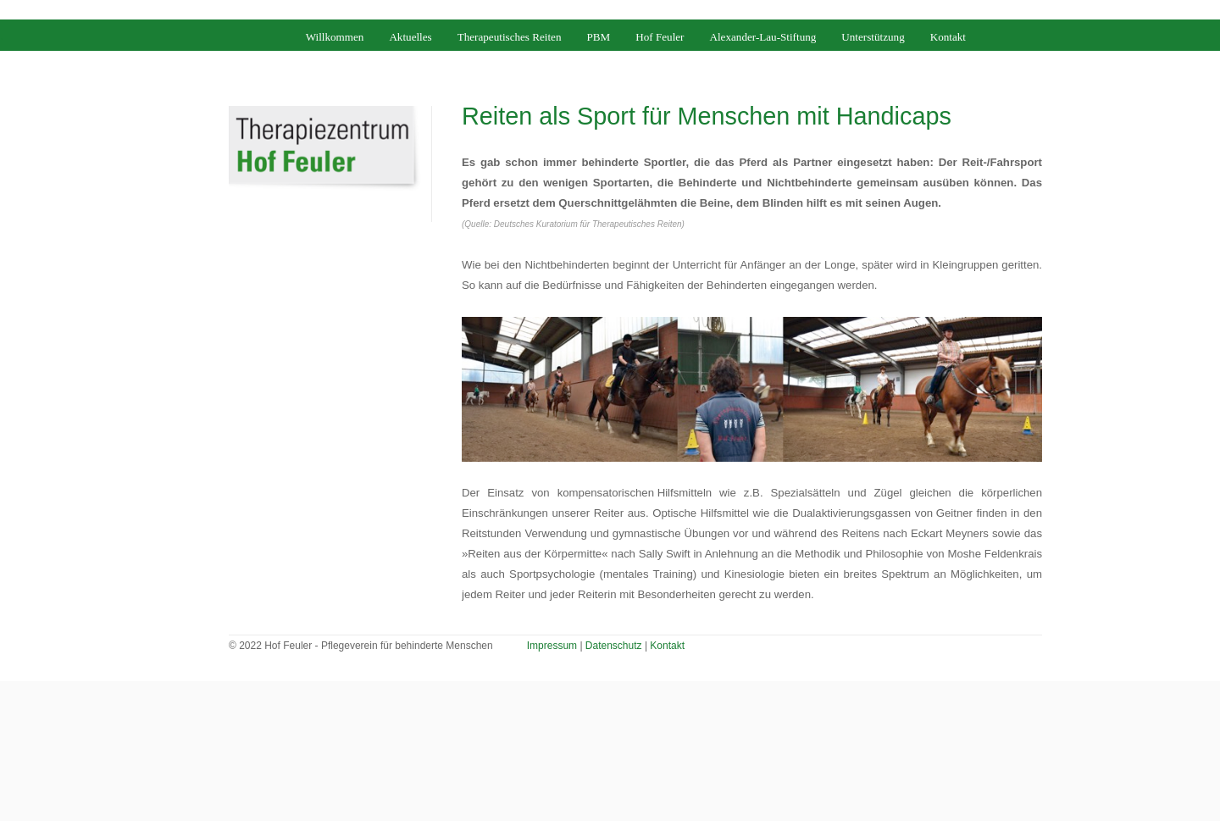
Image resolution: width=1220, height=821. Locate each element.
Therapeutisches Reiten (510, 37)
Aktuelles (410, 37)
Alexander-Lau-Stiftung (762, 37)
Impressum (552, 646)
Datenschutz (613, 646)
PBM (599, 37)
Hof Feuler (659, 37)
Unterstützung (872, 37)
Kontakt (948, 37)
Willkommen (335, 37)
